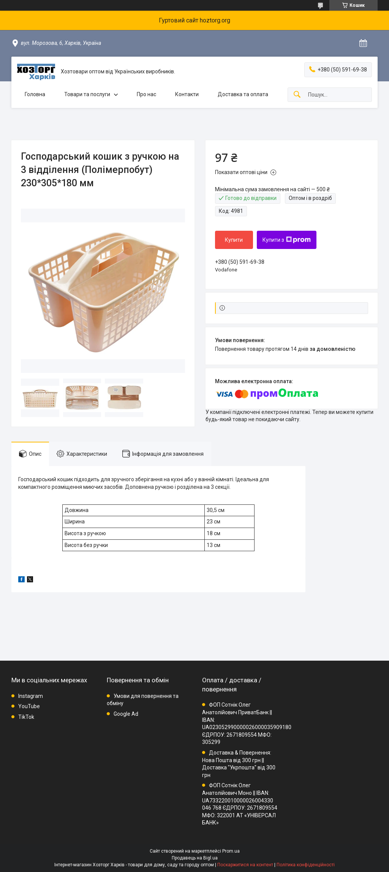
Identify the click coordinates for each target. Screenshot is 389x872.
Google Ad (126, 714)
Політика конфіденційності (306, 864)
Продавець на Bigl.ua (195, 858)
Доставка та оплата (243, 94)
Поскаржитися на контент (245, 864)
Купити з (286, 239)
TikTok (26, 717)
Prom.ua (231, 851)
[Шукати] (297, 95)
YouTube (29, 706)
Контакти (187, 94)
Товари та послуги (87, 94)
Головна (35, 94)
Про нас (146, 94)
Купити (234, 240)
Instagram (30, 696)
